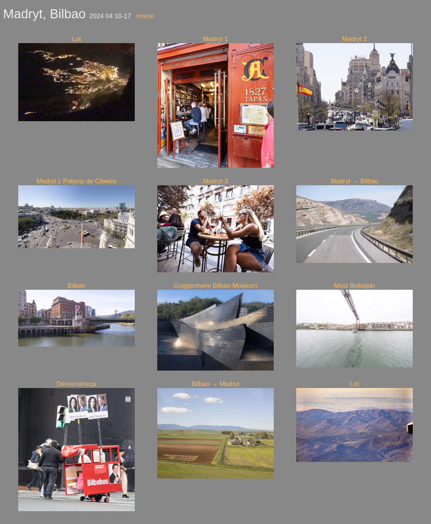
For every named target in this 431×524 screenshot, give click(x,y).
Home (144, 16)
